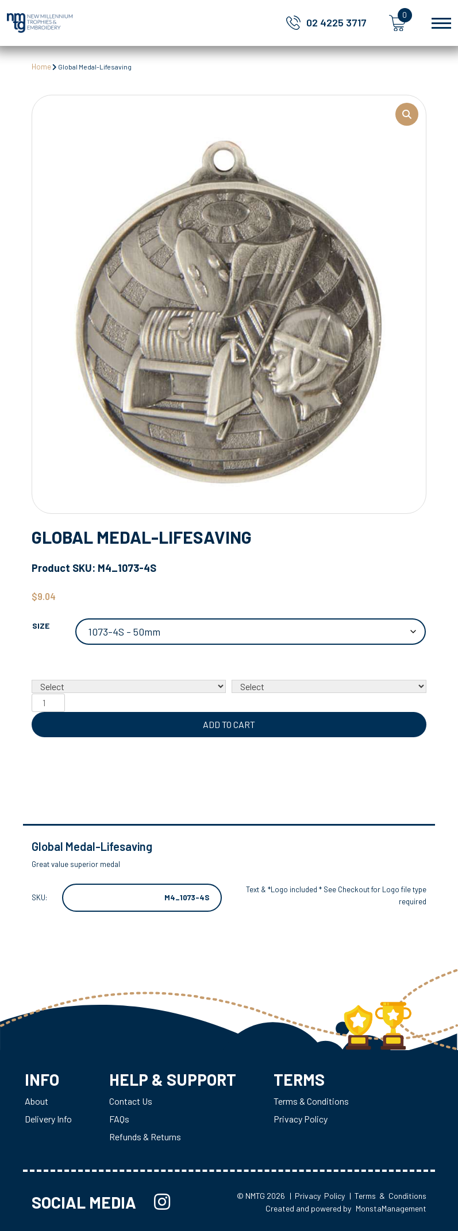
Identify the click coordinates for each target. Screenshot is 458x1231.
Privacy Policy (301, 1118)
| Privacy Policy (317, 1196)
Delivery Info (48, 1118)
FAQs (119, 1118)
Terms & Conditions (311, 1100)
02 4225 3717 (336, 22)
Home (41, 66)
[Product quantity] (48, 703)
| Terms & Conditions (387, 1196)
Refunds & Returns (145, 1136)
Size (40, 625)
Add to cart (229, 724)
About (36, 1100)
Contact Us (130, 1100)
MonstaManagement (391, 1208)
